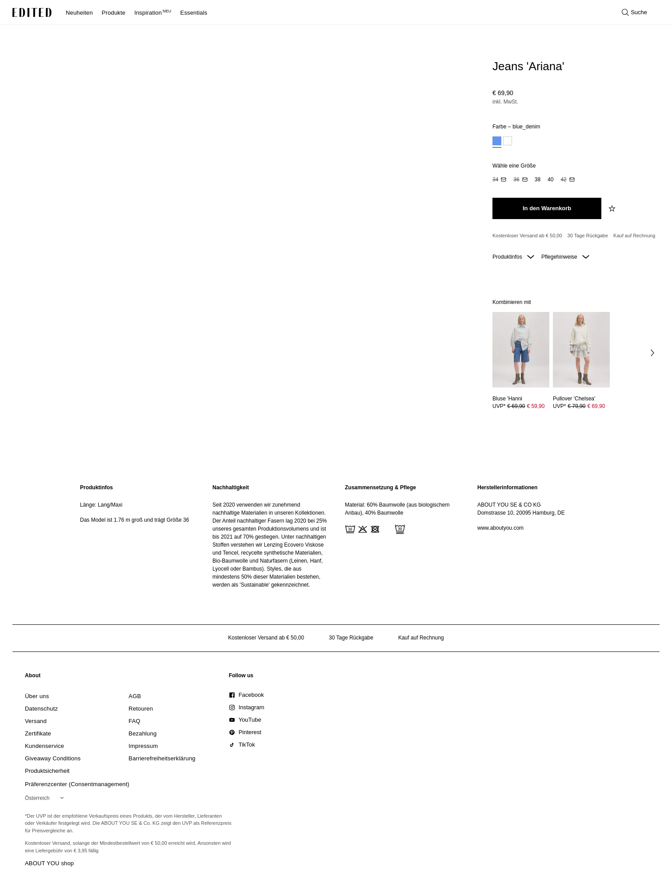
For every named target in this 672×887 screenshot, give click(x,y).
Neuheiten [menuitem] (79, 13)
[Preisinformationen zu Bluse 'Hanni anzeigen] (520, 406)
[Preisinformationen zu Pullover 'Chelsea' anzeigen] (581, 406)
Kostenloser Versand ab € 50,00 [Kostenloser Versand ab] (527, 235)
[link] (33, 677)
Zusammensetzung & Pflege (380, 487)
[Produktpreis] (574, 98)
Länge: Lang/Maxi (101, 505)
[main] (336, 536)
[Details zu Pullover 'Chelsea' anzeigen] (581, 350)
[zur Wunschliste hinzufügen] (612, 208)
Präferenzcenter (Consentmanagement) (77, 784)
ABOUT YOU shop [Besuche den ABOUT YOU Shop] (49, 863)
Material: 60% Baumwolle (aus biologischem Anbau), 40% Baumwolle (397, 509)
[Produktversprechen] (574, 236)
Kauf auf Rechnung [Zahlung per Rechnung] (634, 235)
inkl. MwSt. (505, 102)
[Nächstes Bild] (652, 353)
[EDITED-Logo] (32, 12)
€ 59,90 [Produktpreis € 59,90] (535, 406)
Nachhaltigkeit (230, 487)
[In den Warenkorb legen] (546, 208)
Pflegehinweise (565, 257)
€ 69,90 (502, 93)
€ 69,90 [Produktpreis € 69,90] (596, 406)
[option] (496, 142)
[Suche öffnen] (634, 12)
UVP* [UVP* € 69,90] (518, 406)
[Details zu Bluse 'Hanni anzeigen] (520, 350)
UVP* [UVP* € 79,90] (579, 406)
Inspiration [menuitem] (152, 13)
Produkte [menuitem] (113, 13)
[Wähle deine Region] (46, 798)
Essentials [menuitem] (194, 13)
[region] (137, 536)
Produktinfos (513, 257)
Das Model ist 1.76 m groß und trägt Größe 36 (134, 520)
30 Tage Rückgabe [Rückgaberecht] (588, 235)
